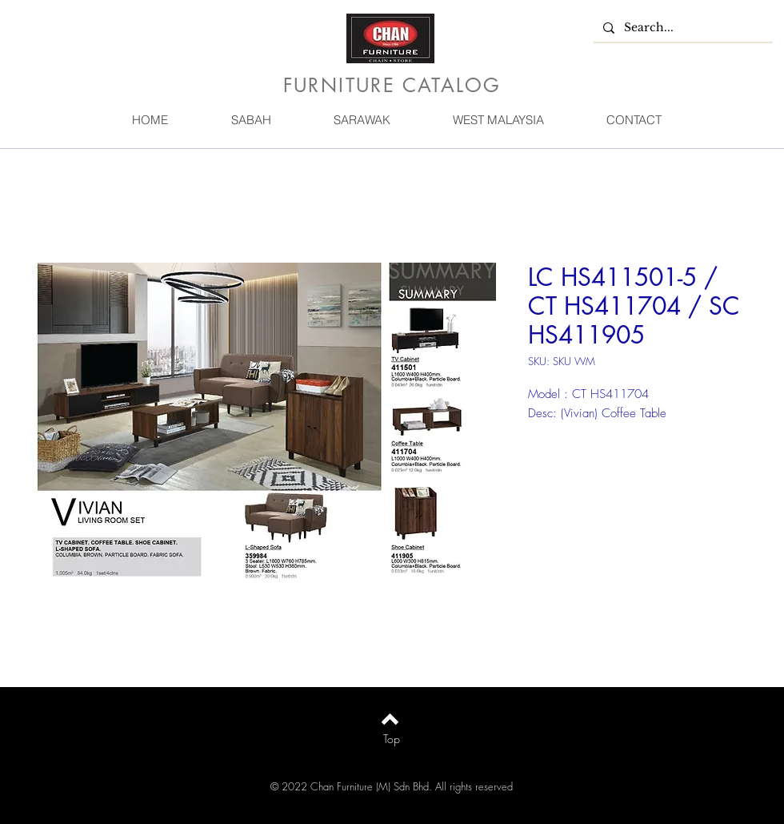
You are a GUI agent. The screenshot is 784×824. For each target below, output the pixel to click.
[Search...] (681, 28)
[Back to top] (390, 719)
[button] (250, 119)
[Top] (391, 739)
